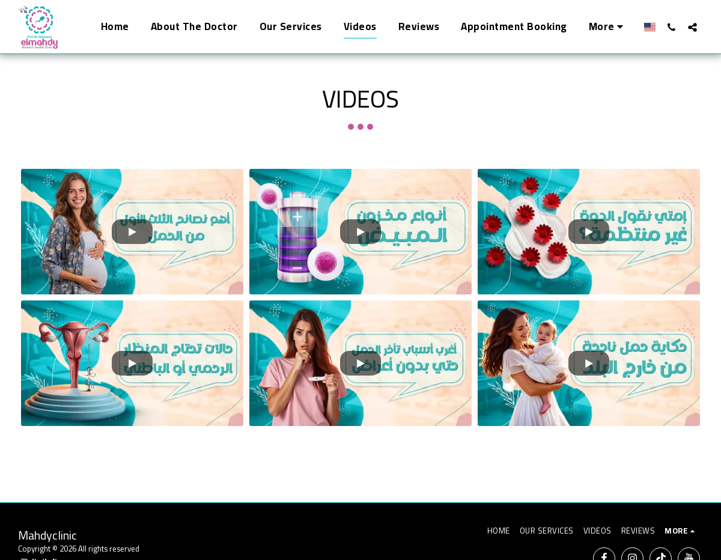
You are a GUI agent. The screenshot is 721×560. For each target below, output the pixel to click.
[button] (671, 27)
